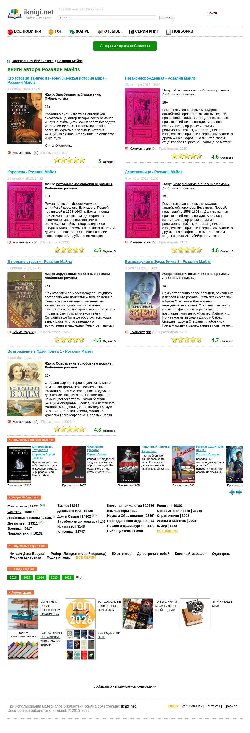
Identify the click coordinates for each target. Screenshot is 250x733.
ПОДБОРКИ (182, 31)
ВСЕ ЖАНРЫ (167, 531)
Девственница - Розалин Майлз (153, 172)
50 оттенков (122, 554)
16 (46, 106)
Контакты (212, 706)
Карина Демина (97, 454)
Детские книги (69, 511)
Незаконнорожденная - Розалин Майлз (160, 78)
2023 (54, 577)
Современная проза (173, 511)
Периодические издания (127, 521)
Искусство (66, 526)
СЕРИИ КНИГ (147, 31)
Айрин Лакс (148, 451)
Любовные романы (178, 94)
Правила (230, 706)
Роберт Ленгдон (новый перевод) (78, 554)
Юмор (162, 526)
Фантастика (17, 506)
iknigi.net (128, 706)
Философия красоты (95, 448)
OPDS (173, 706)
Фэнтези (14, 512)
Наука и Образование (125, 516)
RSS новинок (192, 706)
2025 (27, 577)
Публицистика (56, 98)
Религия (163, 505)
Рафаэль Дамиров (208, 454)
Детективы (16, 523)
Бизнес (63, 505)
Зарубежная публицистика (78, 94)
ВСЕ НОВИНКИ (27, 31)
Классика (65, 531)
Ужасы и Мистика (171, 521)
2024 (40, 577)
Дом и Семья (68, 516)
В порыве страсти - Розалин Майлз (39, 262)
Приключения (19, 533)
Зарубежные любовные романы (83, 274)
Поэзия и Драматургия (126, 526)
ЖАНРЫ (83, 31)
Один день (221, 554)
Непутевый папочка (155, 446)
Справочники (168, 516)
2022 (68, 577)
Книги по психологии (124, 505)
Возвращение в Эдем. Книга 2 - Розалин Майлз (167, 262)
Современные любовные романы (84, 363)
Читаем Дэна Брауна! (27, 554)
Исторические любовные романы (201, 90)
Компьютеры (118, 511)
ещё (79, 577)
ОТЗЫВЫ (112, 31)
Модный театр (58, 557)
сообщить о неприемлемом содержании (125, 686)
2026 (13, 577)
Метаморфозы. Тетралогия (42, 448)
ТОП (58, 31)
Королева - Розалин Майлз (31, 172)
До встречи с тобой (153, 554)
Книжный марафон (191, 554)
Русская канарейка (25, 557)
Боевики (14, 528)
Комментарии (23, 153)
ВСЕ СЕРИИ (86, 557)
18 (164, 102)
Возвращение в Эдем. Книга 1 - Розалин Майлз (50, 351)
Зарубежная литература (77, 521)
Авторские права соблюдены (125, 46)
